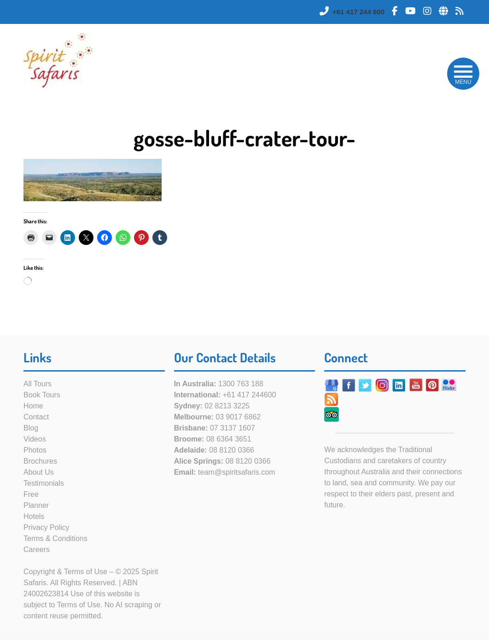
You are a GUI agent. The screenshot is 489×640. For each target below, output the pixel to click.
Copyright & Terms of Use (65, 572)
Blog (30, 428)
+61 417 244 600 (358, 12)
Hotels (33, 516)
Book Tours (41, 395)
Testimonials (43, 483)
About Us (38, 472)
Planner (36, 505)
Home (33, 406)
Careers (36, 549)
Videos (34, 439)
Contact (36, 417)
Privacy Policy (46, 527)
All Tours (37, 384)
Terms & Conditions (55, 538)
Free (31, 494)
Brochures (40, 461)
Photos (35, 450)
